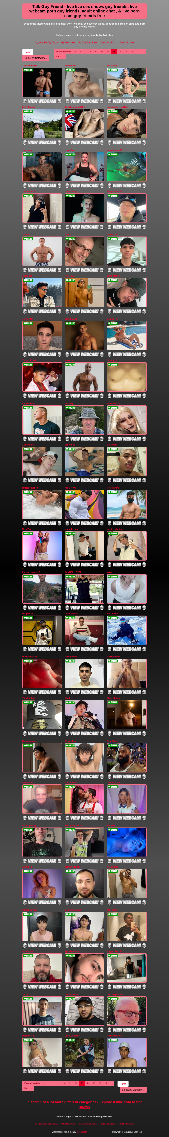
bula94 (68, 234)
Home (28, 52)
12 (108, 51)
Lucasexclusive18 (31, 572)
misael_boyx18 (29, 910)
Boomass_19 (28, 1036)
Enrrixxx (111, 825)
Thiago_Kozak (29, 360)
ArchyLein (27, 867)
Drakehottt (112, 445)
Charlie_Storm (114, 782)
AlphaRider (70, 66)
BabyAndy (70, 445)
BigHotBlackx (113, 657)
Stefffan (26, 234)
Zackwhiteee (28, 445)
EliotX (68, 698)
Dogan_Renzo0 (114, 951)
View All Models (64, 51)
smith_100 (27, 276)
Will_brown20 (71, 782)
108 (57, 56)
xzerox (110, 572)
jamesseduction (30, 488)
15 (126, 51)
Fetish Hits (82, 1132)
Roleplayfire (113, 488)
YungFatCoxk (29, 698)
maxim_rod (112, 234)
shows (84, 1107)
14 (120, 51)
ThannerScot (28, 191)
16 (131, 51)
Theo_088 (69, 276)
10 (96, 51)
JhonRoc (26, 994)
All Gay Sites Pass (88, 42)
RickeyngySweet (115, 1036)
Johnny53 (112, 360)
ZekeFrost (112, 66)
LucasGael (70, 150)
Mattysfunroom (114, 191)
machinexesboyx (73, 910)
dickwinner (27, 782)
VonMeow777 (113, 403)
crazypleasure (71, 529)
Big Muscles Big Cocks (46, 42)
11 (102, 51)
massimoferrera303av (117, 107)
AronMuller (112, 867)
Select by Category (36, 58)
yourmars (27, 150)
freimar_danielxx (73, 867)
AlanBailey (27, 951)
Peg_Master (113, 741)
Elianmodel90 (71, 657)
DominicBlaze (71, 613)
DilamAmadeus (72, 1036)
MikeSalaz (112, 910)
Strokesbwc (70, 741)
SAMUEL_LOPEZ (73, 572)
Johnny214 (27, 319)
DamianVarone (29, 741)
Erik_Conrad (28, 107)
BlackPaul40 (71, 319)
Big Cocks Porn (108, 42)
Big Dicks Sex (68, 42)
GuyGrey (69, 403)
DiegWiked (27, 613)
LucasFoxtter (28, 403)
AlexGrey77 (70, 488)
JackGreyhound (115, 994)
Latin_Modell (113, 276)
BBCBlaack (112, 613)
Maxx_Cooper (114, 698)
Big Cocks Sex (126, 42)
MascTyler (27, 529)
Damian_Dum (71, 994)
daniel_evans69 (114, 150)
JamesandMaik (29, 66)
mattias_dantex (114, 529)
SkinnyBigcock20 (73, 825)
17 (138, 51)
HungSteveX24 (29, 657)
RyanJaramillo (72, 951)
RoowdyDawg (29, 825)
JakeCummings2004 (74, 107)
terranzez (69, 360)
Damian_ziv (112, 319)
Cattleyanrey (71, 191)
